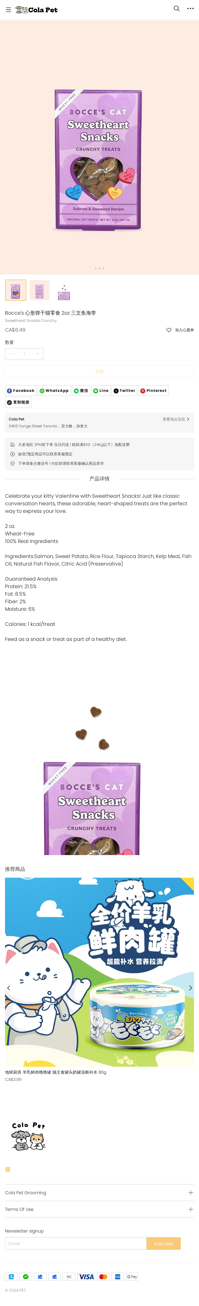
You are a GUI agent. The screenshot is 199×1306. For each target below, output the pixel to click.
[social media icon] (8, 1170)
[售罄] (99, 980)
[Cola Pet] (36, 10)
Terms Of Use (19, 1209)
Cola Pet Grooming (25, 1192)
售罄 (99, 372)
